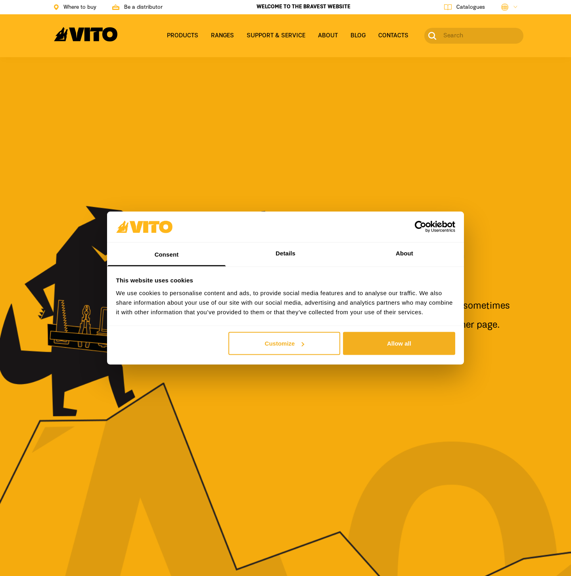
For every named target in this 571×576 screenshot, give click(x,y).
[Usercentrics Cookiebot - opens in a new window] (420, 227)
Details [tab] (285, 252)
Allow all (399, 343)
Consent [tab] (167, 254)
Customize (285, 343)
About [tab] (404, 252)
